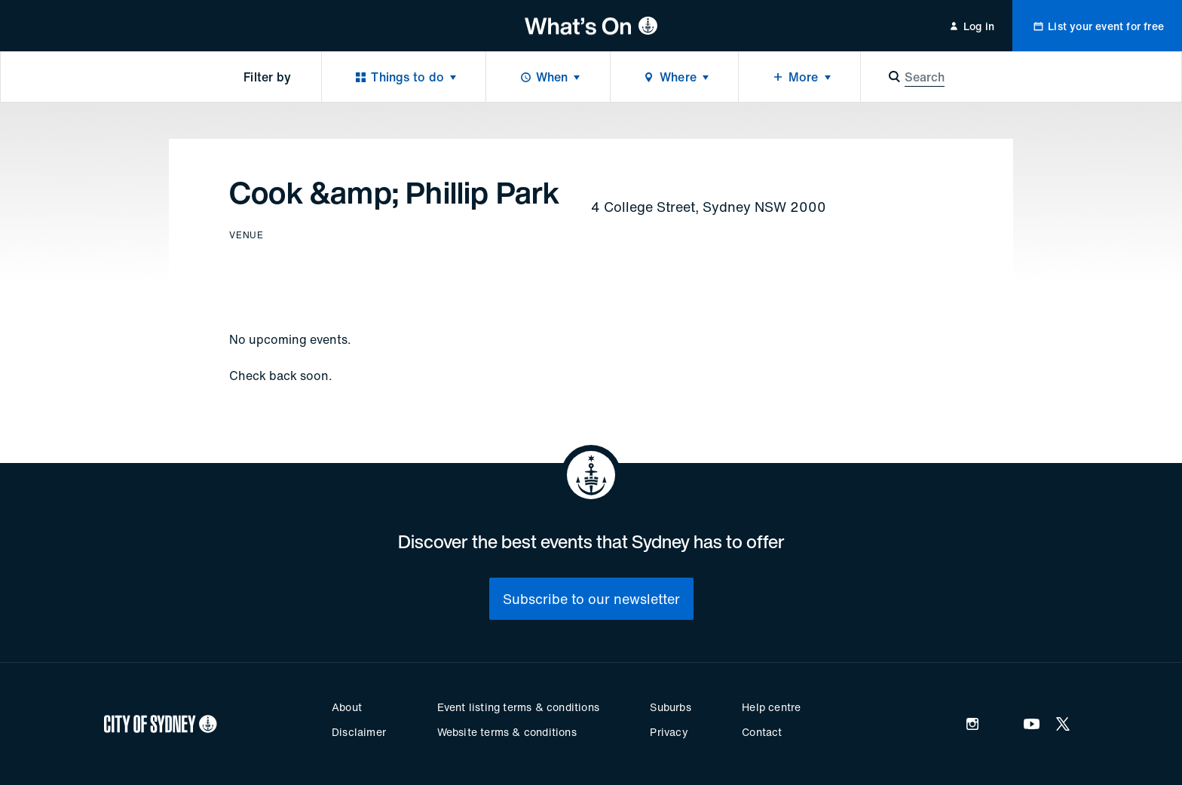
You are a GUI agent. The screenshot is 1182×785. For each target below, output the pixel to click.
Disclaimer (359, 732)
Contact (762, 732)
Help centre (771, 707)
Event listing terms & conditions (518, 707)
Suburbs (670, 707)
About (347, 707)
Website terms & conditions (507, 732)
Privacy (668, 732)
